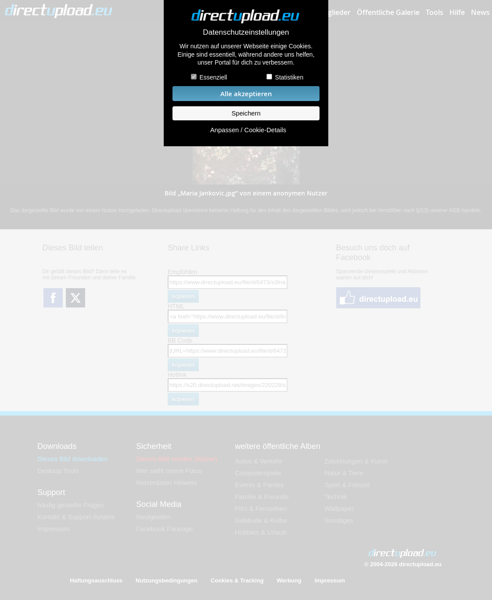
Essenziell (213, 77)
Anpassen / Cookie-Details (248, 130)
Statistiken (289, 77)
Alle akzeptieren (246, 94)
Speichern (245, 113)
